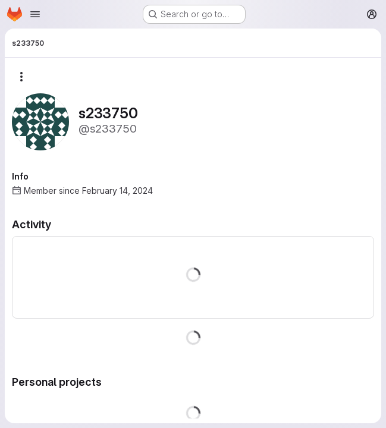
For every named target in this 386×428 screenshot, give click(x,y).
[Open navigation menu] (35, 14)
